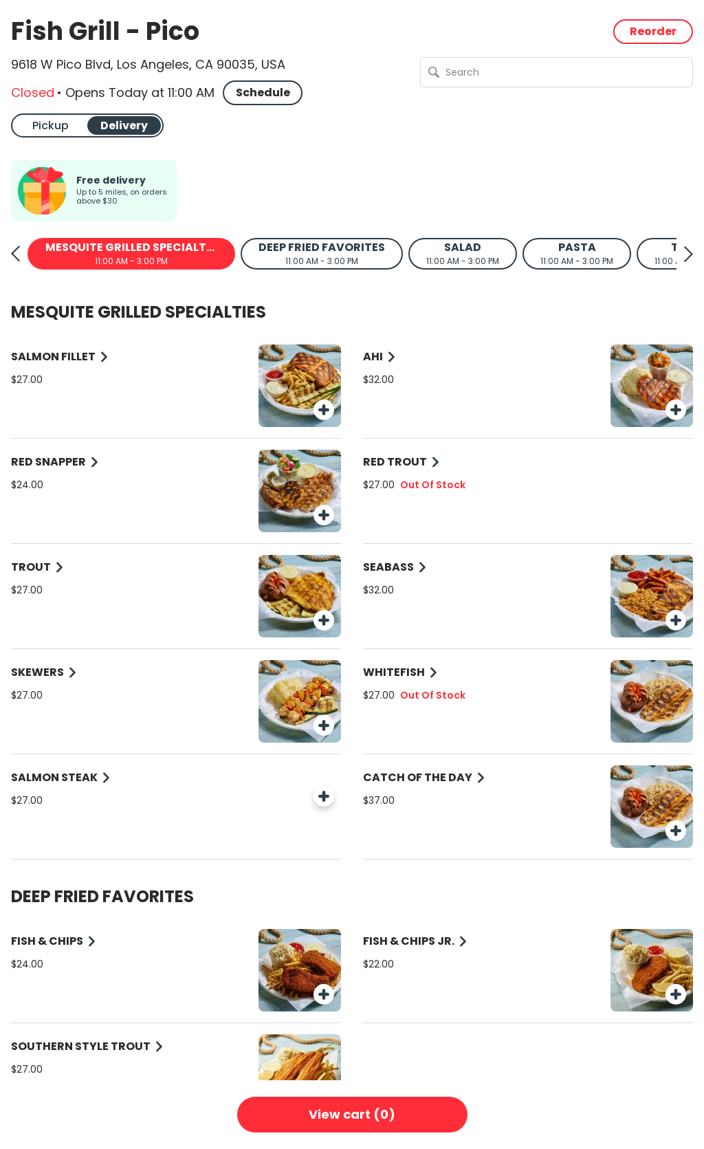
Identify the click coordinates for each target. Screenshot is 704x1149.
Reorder (653, 31)
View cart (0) (352, 1114)
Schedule (263, 92)
